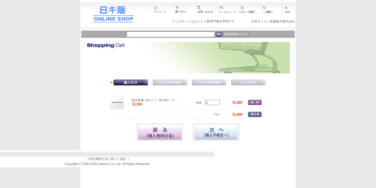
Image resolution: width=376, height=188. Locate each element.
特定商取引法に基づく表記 (107, 159)
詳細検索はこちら (236, 34)
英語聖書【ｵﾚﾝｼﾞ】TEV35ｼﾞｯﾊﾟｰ (154, 100)
